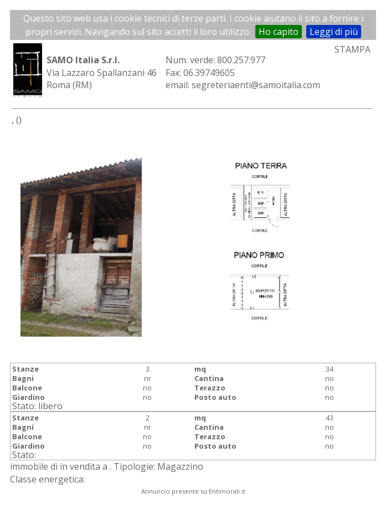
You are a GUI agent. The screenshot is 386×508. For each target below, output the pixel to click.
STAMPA (352, 49)
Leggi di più (334, 32)
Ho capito (278, 32)
